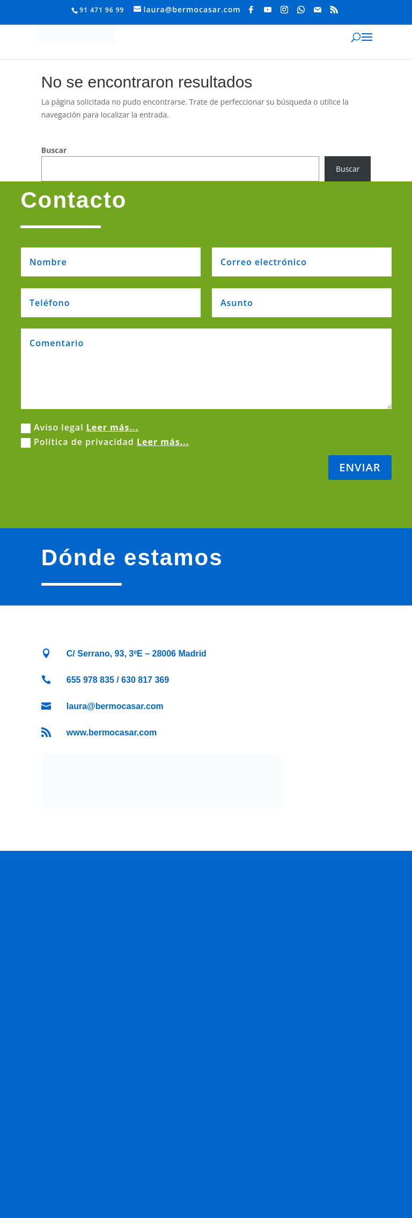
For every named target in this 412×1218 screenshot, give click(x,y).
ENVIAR (359, 467)
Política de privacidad (105, 442)
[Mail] (318, 9)
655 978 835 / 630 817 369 (118, 679)
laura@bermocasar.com (115, 706)
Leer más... (112, 427)
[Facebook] (251, 9)
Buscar (54, 150)
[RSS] (334, 9)
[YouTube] (268, 9)
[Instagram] (285, 9)
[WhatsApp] (301, 9)
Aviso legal (79, 427)
